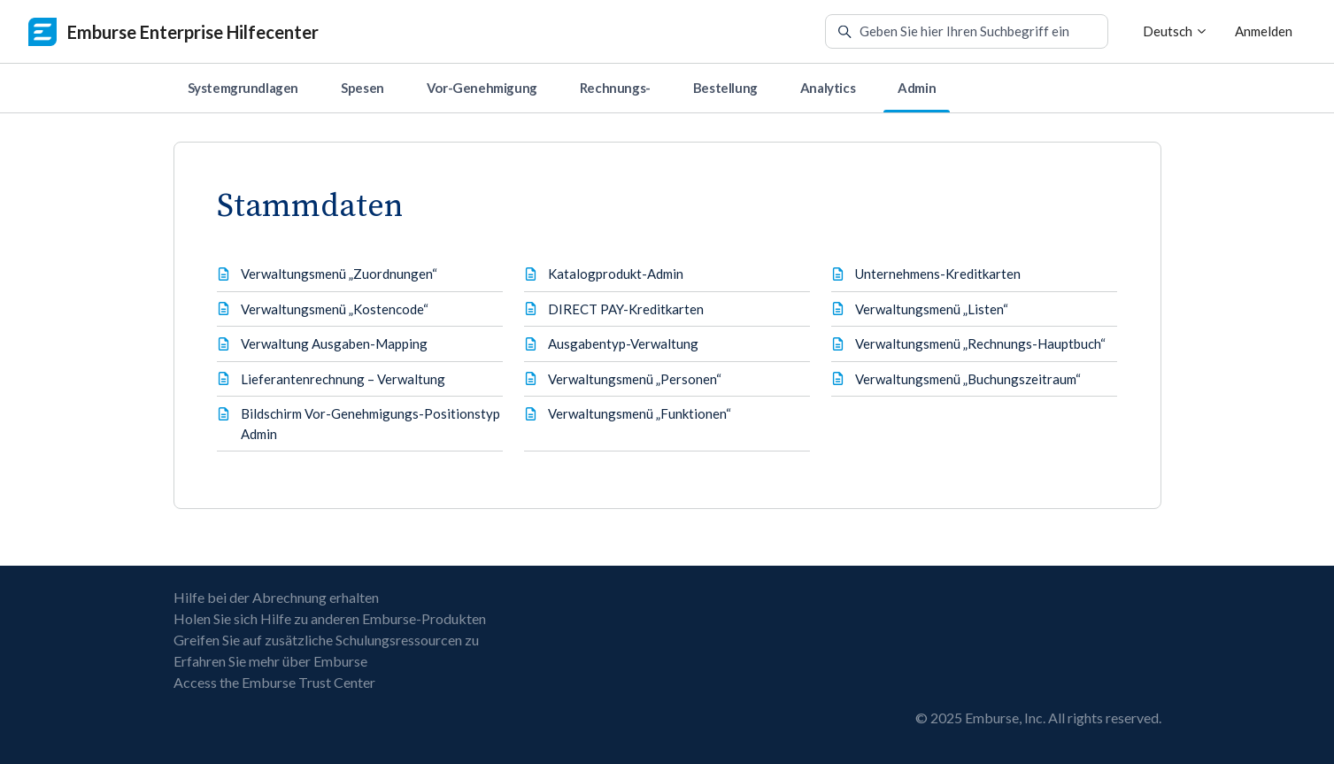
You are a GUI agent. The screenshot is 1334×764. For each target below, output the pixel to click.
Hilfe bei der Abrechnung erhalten (276, 597)
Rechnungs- (615, 88)
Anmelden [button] (1263, 31)
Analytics (827, 88)
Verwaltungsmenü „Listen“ (931, 309)
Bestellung (725, 88)
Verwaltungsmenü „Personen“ (634, 379)
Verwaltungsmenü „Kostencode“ (334, 309)
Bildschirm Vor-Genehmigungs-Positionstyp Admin (370, 423)
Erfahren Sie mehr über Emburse (270, 660)
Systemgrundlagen (243, 88)
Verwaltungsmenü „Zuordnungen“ (339, 274)
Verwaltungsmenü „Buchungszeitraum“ (968, 379)
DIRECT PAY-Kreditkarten (626, 309)
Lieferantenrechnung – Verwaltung (343, 379)
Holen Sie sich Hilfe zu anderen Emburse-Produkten (329, 618)
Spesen (362, 88)
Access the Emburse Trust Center (274, 682)
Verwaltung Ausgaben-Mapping (334, 343)
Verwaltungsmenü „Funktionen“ (639, 413)
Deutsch (1175, 31)
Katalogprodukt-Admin (615, 274)
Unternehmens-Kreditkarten (938, 274)
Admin (917, 88)
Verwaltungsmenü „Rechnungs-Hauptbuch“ (980, 343)
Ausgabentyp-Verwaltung (623, 343)
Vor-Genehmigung (482, 88)
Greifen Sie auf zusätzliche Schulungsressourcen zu (326, 639)
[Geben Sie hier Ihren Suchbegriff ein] (966, 32)
